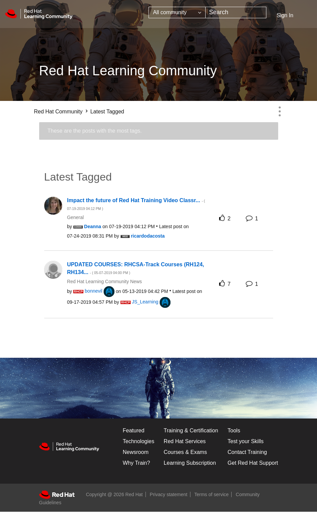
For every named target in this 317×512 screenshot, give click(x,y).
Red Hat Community (58, 111)
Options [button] (279, 111)
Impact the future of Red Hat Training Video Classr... (136, 204)
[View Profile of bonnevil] (93, 291)
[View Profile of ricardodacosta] (147, 236)
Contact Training (247, 452)
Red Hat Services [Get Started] (185, 441)
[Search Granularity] (177, 12)
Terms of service (211, 494)
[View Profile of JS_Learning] (145, 301)
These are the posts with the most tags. (95, 131)
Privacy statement (168, 494)
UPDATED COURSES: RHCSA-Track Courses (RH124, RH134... (135, 268)
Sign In (284, 15)
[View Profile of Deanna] (92, 226)
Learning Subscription (190, 463)
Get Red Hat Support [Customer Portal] (253, 463)
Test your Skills (246, 441)
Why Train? (136, 463)
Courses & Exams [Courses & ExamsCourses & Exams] (185, 452)
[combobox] (235, 12)
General (75, 217)
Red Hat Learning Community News (104, 281)
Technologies (138, 441)
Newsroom (136, 452)
